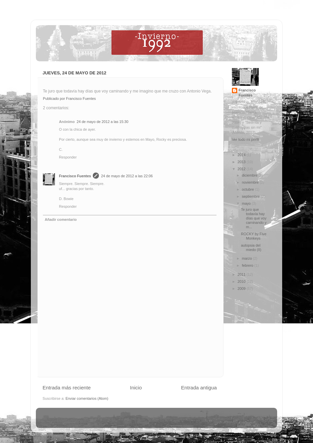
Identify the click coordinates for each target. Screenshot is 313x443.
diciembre (250, 175)
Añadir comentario (60, 219)
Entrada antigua (199, 387)
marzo (247, 258)
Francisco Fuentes (75, 176)
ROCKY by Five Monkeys (253, 236)
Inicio (136, 387)
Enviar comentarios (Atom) (86, 398)
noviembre (251, 182)
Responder (68, 157)
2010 (242, 281)
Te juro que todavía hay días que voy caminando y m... (253, 218)
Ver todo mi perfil (245, 139)
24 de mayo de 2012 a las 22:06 (126, 176)
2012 (242, 169)
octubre (248, 189)
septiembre (251, 196)
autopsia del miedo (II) (251, 247)
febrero (248, 265)
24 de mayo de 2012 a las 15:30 (102, 122)
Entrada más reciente (67, 387)
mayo (247, 203)
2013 (242, 162)
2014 (242, 155)
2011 (242, 274)
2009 (242, 289)
